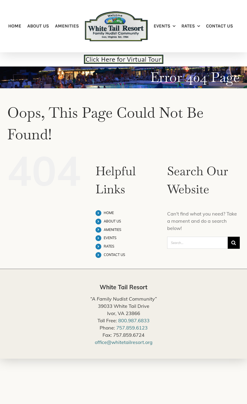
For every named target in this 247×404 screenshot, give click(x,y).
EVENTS (110, 238)
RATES (109, 246)
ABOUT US (112, 221)
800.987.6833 (134, 320)
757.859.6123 (132, 328)
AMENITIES (112, 230)
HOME (109, 213)
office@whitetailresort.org (123, 342)
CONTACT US (114, 255)
